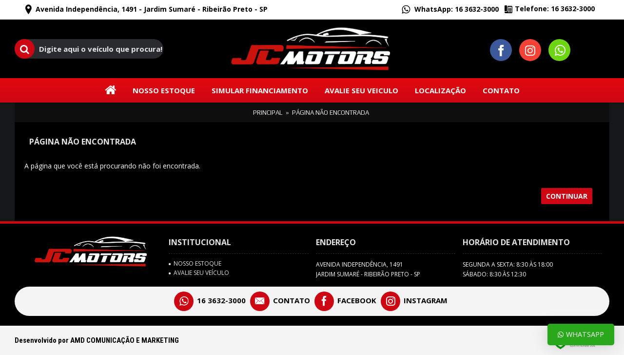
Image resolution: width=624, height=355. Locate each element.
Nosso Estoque (195, 264)
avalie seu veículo (199, 273)
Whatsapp (581, 334)
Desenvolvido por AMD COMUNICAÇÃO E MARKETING (97, 340)
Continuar (566, 196)
